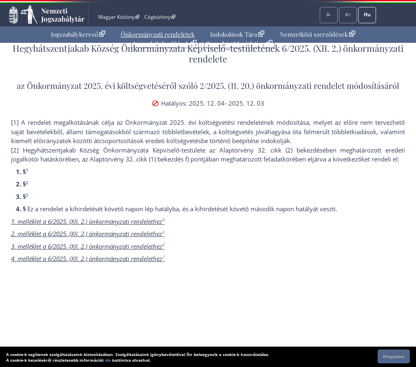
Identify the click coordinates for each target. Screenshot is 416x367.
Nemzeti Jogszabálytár (62, 14)
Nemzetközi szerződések (317, 34)
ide (108, 360)
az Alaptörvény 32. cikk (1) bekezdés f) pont (143, 159)
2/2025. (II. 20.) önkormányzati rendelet (272, 85)
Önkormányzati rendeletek (158, 34)
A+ (348, 14)
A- (328, 14)
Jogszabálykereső (78, 34)
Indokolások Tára (237, 34)
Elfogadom (394, 356)
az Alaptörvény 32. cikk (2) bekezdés (265, 150)
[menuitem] (78, 34)
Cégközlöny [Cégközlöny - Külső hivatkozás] (159, 16)
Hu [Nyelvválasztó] (367, 14)
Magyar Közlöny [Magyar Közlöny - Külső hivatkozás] (118, 16)
